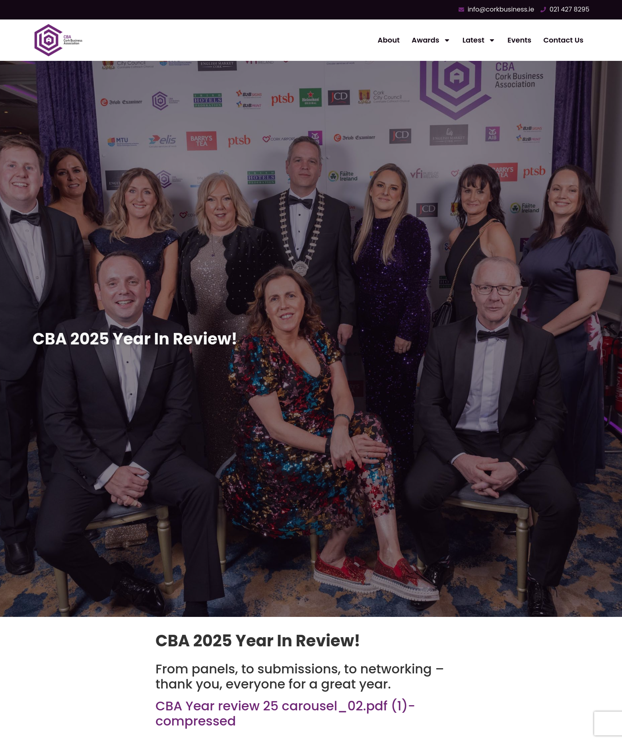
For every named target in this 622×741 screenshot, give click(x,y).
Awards (431, 40)
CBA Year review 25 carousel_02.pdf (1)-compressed (285, 713)
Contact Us (563, 40)
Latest (479, 40)
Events (519, 40)
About (389, 40)
